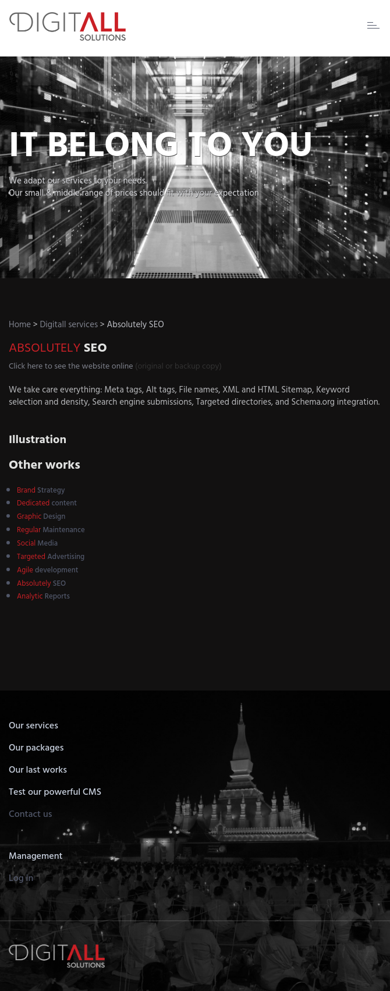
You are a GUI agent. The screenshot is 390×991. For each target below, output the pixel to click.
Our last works (38, 770)
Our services (33, 726)
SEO (41, 584)
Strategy (41, 490)
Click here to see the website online (71, 366)
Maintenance (51, 530)
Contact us (30, 814)
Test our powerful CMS (55, 792)
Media (37, 543)
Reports (43, 596)
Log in (21, 878)
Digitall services (69, 325)
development (48, 570)
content (47, 503)
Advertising (50, 557)
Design (41, 517)
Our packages (36, 748)
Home (20, 325)
